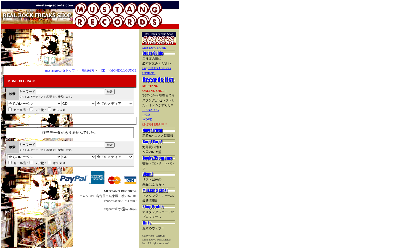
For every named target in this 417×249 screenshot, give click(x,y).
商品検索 (88, 70)
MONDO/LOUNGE (123, 70)
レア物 (37, 110)
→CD (146, 115)
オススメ (56, 110)
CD (103, 70)
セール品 (17, 110)
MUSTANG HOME (154, 47)
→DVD (147, 119)
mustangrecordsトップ (60, 70)
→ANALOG (150, 110)
